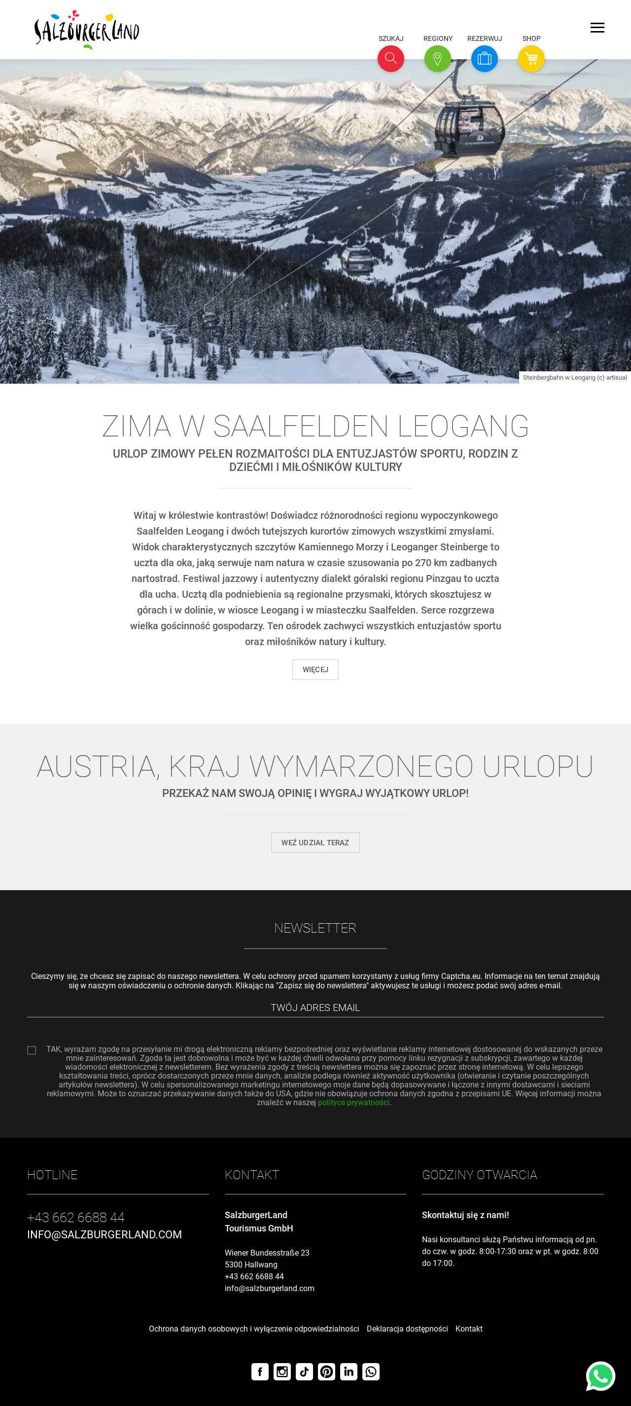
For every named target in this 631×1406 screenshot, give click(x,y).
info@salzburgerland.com (270, 1288)
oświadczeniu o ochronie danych (175, 985)
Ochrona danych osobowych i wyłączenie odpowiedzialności (254, 1329)
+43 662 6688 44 (254, 1276)
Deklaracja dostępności (407, 1329)
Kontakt (469, 1329)
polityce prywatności (353, 1102)
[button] (391, 58)
